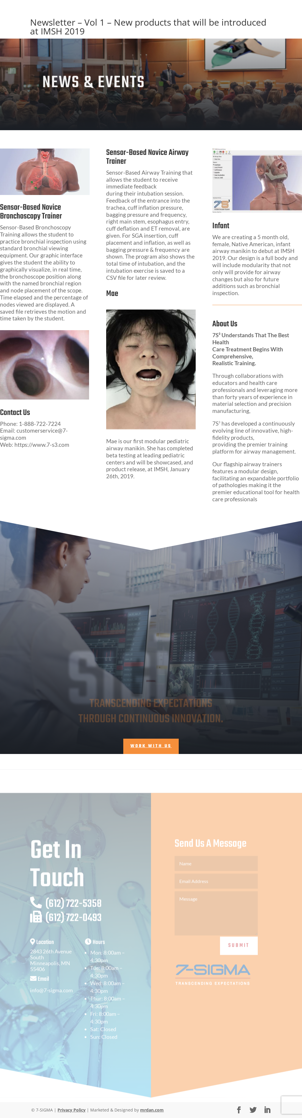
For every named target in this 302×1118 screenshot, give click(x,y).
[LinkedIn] (267, 1110)
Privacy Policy (72, 1110)
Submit (239, 954)
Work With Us (151, 746)
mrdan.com (152, 1110)
